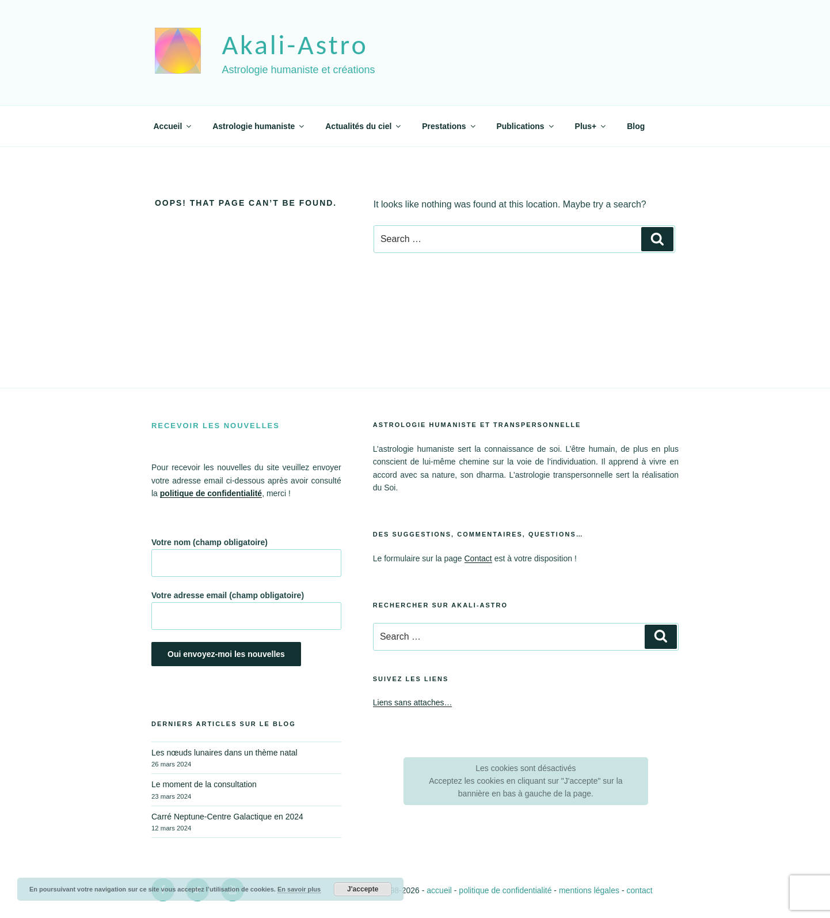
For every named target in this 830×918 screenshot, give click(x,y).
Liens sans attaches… (412, 702)
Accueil (173, 126)
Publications (525, 126)
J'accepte (362, 889)
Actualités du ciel (363, 126)
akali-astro (295, 45)
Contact (478, 558)
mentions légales (589, 890)
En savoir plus (299, 889)
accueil (439, 890)
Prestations (449, 126)
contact (639, 890)
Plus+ (591, 126)
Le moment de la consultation (204, 784)
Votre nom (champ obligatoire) (246, 557)
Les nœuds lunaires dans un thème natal (224, 752)
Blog (636, 126)
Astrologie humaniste (259, 126)
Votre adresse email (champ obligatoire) (246, 610)
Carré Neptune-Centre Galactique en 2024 (227, 816)
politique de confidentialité (505, 890)
